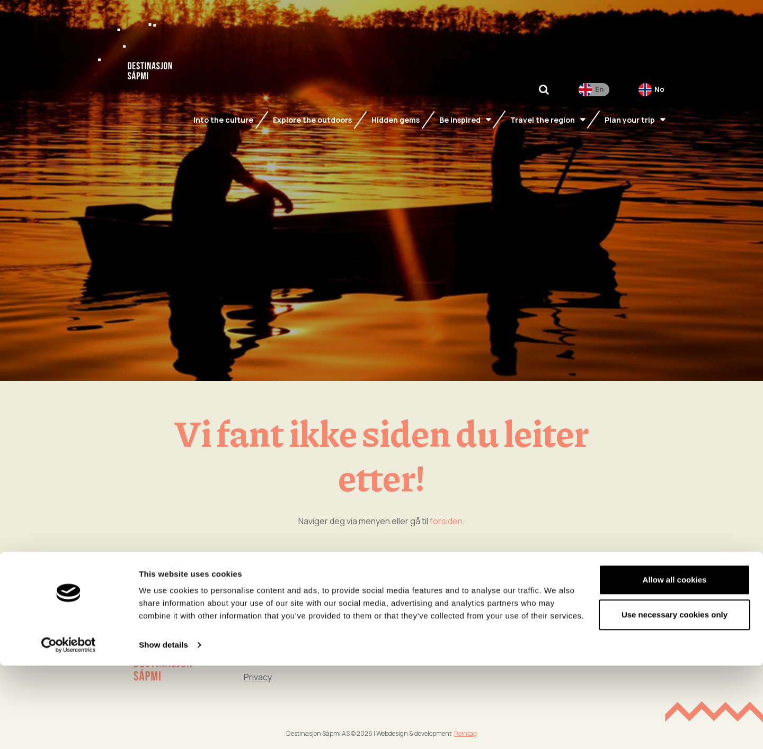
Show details (163, 728)
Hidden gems (484, 631)
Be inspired (481, 611)
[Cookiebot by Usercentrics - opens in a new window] (68, 728)
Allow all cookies (675, 663)
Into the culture (591, 611)
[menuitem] (594, 97)
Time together (590, 631)
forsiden (446, 521)
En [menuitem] (599, 97)
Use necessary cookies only (674, 697)
